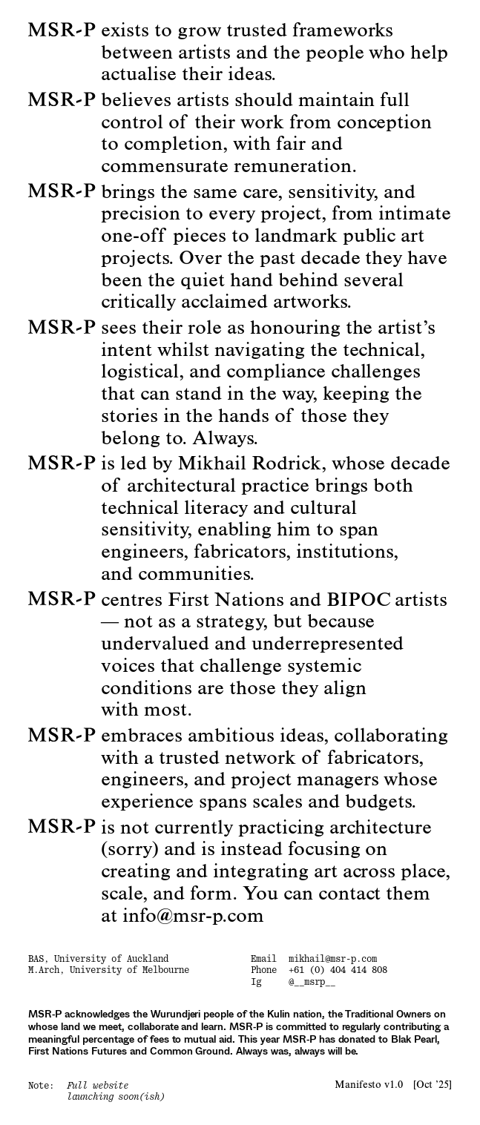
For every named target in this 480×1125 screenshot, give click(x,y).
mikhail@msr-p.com (333, 958)
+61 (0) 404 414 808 (338, 970)
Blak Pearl (414, 1040)
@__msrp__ (312, 981)
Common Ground (190, 1052)
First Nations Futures (77, 1052)
